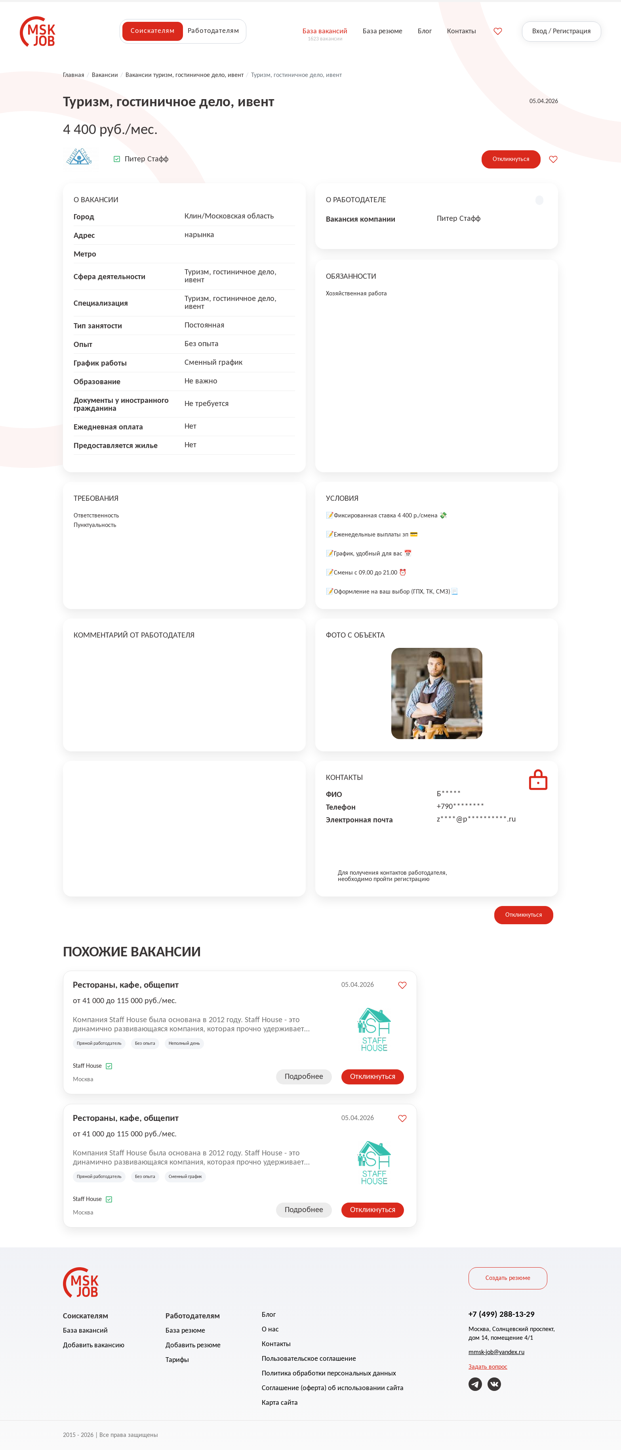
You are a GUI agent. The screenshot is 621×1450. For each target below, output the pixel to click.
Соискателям (152, 31)
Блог (269, 1315)
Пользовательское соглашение (309, 1359)
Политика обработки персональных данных (329, 1373)
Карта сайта (280, 1403)
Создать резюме (508, 1278)
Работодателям (213, 31)
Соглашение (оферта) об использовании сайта (333, 1388)
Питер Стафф (146, 159)
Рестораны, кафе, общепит (126, 984)
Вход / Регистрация (561, 31)
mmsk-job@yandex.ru (496, 1352)
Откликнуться (511, 159)
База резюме (185, 1331)
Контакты (276, 1344)
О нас (270, 1329)
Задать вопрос (488, 1367)
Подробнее (304, 1077)
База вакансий (85, 1331)
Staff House (87, 1066)
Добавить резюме (193, 1345)
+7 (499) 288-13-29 (502, 1314)
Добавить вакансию (93, 1345)
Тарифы (177, 1360)
